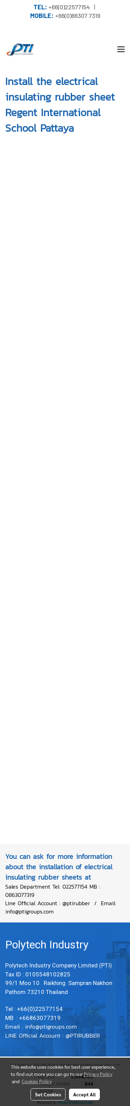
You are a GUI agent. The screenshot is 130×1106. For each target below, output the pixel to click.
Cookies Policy (37, 1081)
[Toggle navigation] (121, 49)
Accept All (84, 1094)
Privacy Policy (98, 1074)
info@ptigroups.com (52, 1026)
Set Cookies (48, 1094)
